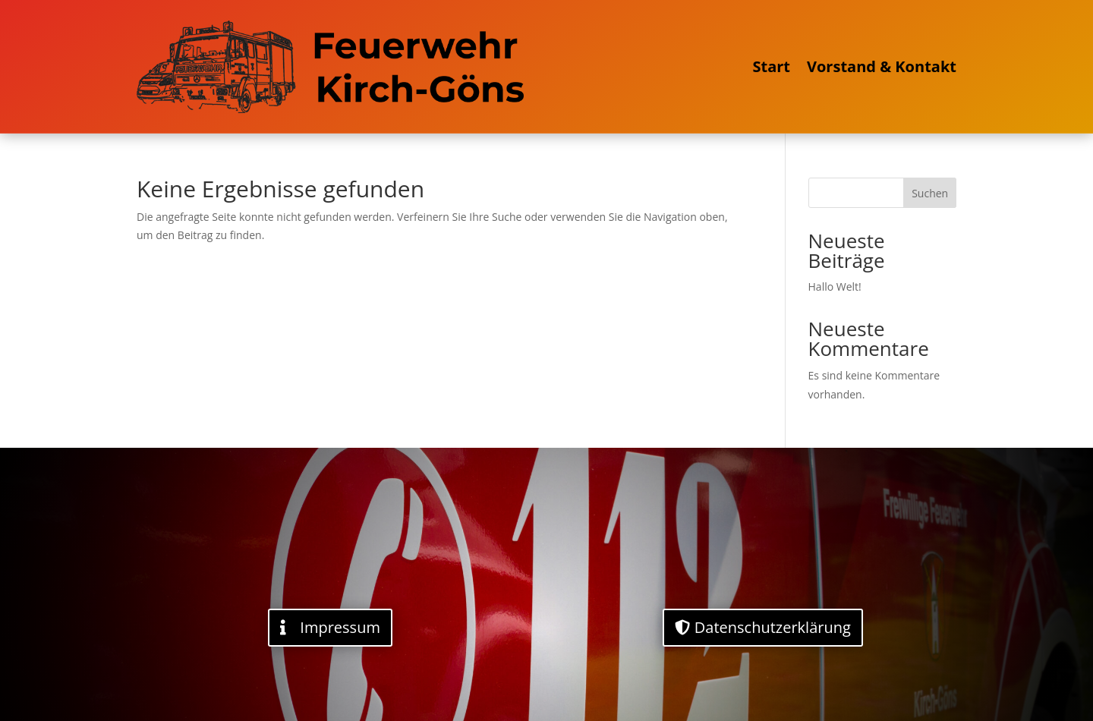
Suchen (930, 193)
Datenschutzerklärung (773, 627)
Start (771, 66)
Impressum (340, 627)
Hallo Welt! (834, 286)
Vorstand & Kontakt (881, 66)
